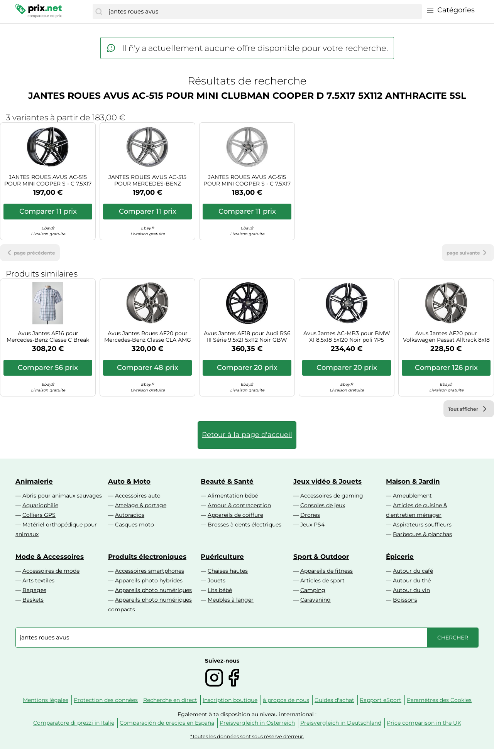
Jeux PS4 (312, 524)
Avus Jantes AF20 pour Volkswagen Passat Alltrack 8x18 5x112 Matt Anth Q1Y (446, 336)
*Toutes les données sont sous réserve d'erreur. (247, 736)
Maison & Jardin (413, 481)
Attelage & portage (140, 505)
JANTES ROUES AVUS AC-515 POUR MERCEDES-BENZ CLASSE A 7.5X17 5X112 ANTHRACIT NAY (147, 180)
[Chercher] (99, 11)
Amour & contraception (239, 505)
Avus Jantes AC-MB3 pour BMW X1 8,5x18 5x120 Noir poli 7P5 (346, 336)
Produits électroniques (147, 556)
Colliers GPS (39, 514)
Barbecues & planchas (422, 534)
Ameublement (412, 495)
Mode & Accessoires (49, 556)
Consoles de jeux (322, 505)
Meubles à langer (231, 599)
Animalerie (34, 481)
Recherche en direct (170, 700)
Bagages (34, 590)
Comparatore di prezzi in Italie (73, 722)
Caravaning (315, 599)
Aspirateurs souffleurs (422, 524)
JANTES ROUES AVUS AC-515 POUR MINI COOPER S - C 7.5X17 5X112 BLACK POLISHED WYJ (47, 180)
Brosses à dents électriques (244, 524)
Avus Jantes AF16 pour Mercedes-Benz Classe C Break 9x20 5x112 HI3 (48, 336)
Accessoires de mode (51, 570)
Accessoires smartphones (149, 570)
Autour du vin (411, 590)
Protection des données (106, 700)
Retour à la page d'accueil (247, 434)
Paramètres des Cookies (439, 700)
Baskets (33, 599)
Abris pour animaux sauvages (62, 495)
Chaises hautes (228, 570)
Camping (312, 590)
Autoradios (129, 514)
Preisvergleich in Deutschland (340, 722)
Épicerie (400, 556)
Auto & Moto (129, 481)
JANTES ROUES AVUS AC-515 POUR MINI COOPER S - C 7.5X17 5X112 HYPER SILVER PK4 (247, 180)
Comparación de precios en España (167, 722)
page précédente (30, 252)
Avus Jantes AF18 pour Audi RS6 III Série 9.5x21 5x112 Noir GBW (247, 336)
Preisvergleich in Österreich (257, 722)
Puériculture (222, 556)
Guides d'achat (334, 700)
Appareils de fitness (326, 570)
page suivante (468, 252)
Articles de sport (322, 580)
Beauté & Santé (227, 481)
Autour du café (413, 570)
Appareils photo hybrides (149, 580)
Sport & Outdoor (321, 556)
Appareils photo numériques (153, 590)
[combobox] (263, 11)
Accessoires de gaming (331, 495)
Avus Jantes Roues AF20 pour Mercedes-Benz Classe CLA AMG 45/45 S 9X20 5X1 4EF (147, 336)
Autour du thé (412, 580)
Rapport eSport (380, 700)
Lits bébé (220, 590)
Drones (310, 514)
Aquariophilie (40, 505)
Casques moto (134, 524)
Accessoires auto (138, 495)
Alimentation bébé (233, 495)
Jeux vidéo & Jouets (327, 481)
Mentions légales (45, 700)
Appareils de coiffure (235, 514)
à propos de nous (286, 700)
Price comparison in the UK (424, 722)
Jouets (216, 580)
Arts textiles (38, 580)
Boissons (405, 599)
